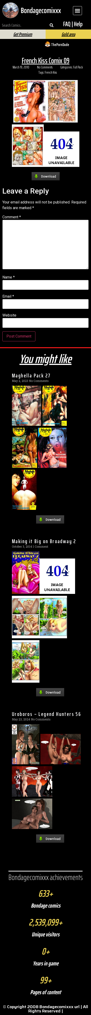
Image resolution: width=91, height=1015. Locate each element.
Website (9, 315)
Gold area (68, 34)
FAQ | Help (72, 24)
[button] (77, 10)
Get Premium (22, 34)
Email (8, 296)
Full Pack (78, 67)
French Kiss (51, 72)
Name (8, 277)
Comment (11, 217)
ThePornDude (60, 45)
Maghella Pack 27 (31, 375)
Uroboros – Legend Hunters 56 (46, 714)
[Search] (52, 25)
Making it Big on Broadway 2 (44, 541)
